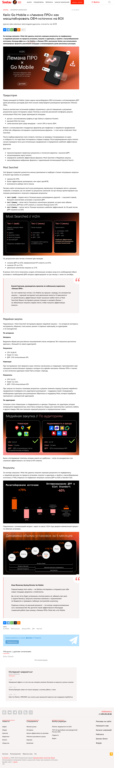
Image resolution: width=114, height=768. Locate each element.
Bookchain (30, 743)
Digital (4, 726)
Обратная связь (28, 754)
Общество (5, 743)
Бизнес (4, 740)
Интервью (30, 730)
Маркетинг (6, 736)
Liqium (15, 762)
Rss (36, 754)
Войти (5, 656)
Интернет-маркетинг (21, 672)
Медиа (4, 730)
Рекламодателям (15, 754)
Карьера (29, 740)
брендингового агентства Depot (44, 758)
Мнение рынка (31, 726)
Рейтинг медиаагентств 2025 (62, 726)
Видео (54, 738)
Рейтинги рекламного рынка (36, 736)
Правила (11, 656)
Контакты (5, 754)
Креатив (5, 733)
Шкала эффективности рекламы (37, 733)
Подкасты (55, 735)
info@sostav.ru (106, 711)
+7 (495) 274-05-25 (105, 714)
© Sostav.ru (6, 758)
